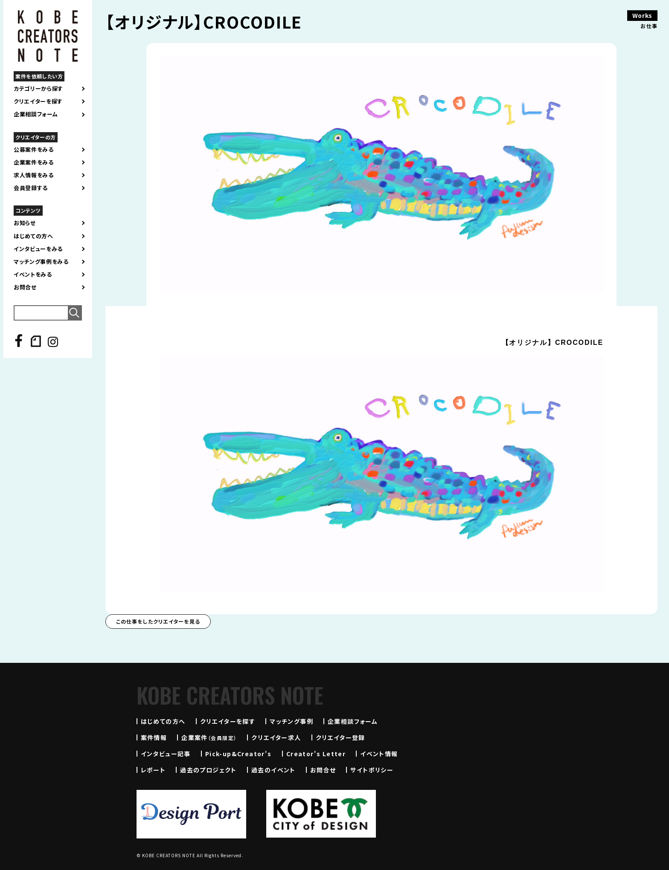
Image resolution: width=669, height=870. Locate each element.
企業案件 (209, 737)
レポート (153, 770)
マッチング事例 (291, 721)
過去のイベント (273, 770)
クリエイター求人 (276, 737)
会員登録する (31, 188)
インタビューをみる (38, 249)
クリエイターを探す (38, 101)
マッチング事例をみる (41, 262)
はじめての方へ (33, 236)
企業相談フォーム (36, 114)
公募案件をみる (34, 149)
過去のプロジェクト (208, 770)
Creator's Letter (316, 753)
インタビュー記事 (166, 753)
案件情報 (154, 737)
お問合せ (25, 287)
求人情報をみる (34, 175)
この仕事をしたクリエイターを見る (158, 621)
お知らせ (25, 223)
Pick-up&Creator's (238, 753)
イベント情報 (379, 753)
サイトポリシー (371, 770)
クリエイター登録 (340, 737)
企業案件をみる (34, 162)
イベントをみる (33, 274)
